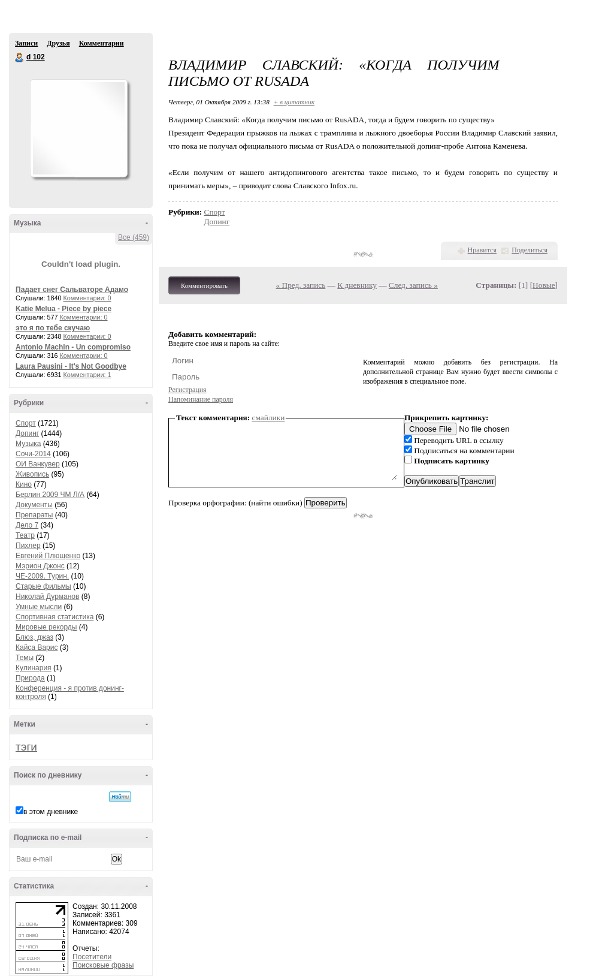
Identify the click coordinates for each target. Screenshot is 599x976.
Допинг (27, 433)
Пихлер (28, 545)
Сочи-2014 (33, 454)
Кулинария (34, 668)
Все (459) (133, 237)
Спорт (26, 423)
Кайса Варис (37, 647)
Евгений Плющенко (48, 556)
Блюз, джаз (34, 637)
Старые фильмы (43, 586)
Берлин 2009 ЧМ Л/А (50, 494)
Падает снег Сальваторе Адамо (72, 289)
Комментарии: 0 (87, 298)
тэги (26, 746)
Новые (544, 285)
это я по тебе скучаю (53, 328)
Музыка (28, 443)
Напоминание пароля (200, 399)
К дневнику (357, 285)
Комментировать (204, 285)
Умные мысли (39, 607)
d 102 (20, 57)
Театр (25, 535)
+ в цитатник (294, 102)
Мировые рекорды (46, 627)
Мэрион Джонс (40, 566)
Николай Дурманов (47, 596)
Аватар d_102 (78, 128)
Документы (34, 505)
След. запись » (413, 285)
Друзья (58, 43)
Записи (26, 43)
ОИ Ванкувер (38, 464)
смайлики (268, 417)
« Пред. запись (301, 285)
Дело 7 (27, 525)
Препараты (34, 515)
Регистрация (187, 389)
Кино (24, 484)
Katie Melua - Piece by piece (63, 309)
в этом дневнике (50, 812)
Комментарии (101, 43)
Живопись (32, 474)
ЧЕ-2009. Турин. (42, 576)
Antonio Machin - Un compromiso (73, 347)
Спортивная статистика (54, 617)
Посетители (91, 957)
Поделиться (529, 250)
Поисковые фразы (103, 965)
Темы (25, 657)
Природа (30, 678)
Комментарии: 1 (87, 374)
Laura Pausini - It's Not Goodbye (71, 366)
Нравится (482, 250)
